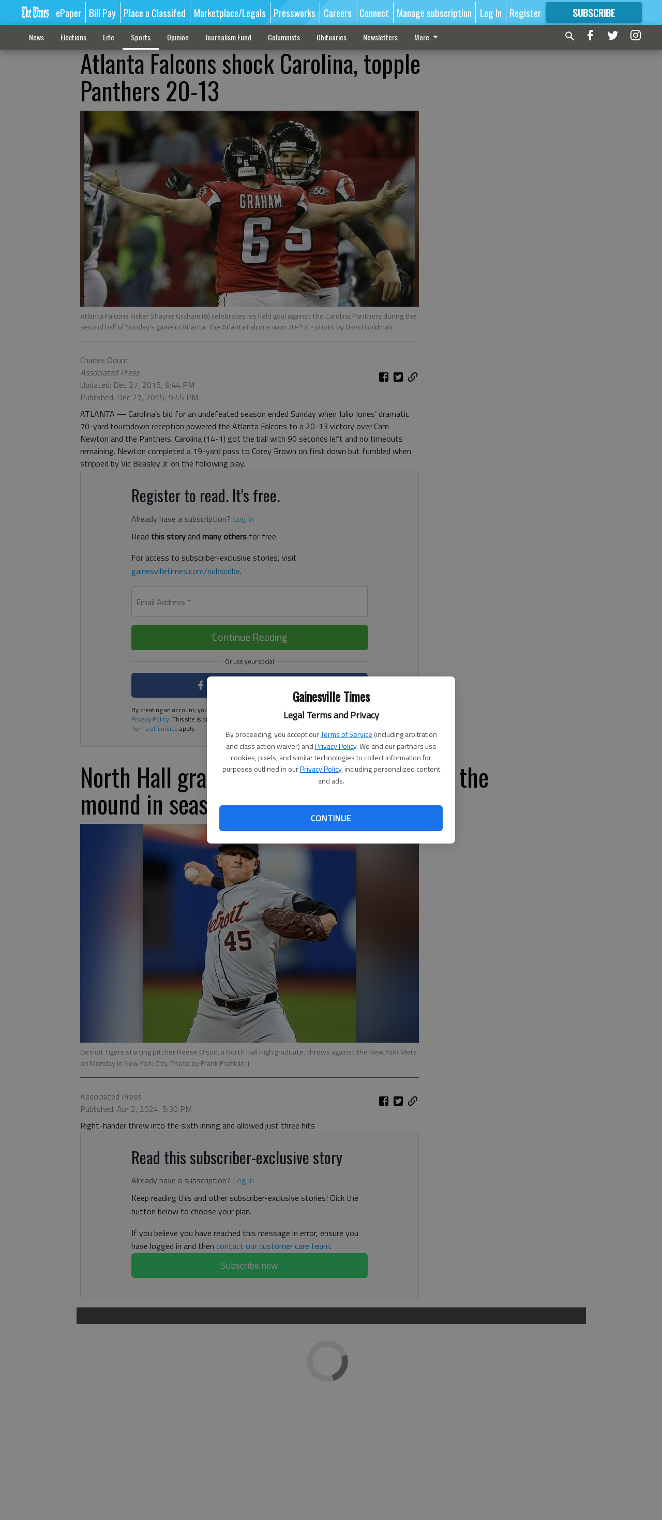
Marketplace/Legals (230, 12)
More (428, 37)
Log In (491, 12)
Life (108, 37)
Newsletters (380, 37)
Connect (374, 12)
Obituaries (332, 37)
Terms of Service (346, 734)
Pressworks (294, 12)
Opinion (178, 37)
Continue (331, 818)
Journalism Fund (228, 37)
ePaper (68, 12)
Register (525, 12)
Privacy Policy (335, 746)
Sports (141, 37)
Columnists (284, 37)
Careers (338, 12)
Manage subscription (434, 12)
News (36, 37)
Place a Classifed (155, 12)
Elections (73, 37)
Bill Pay (102, 12)
